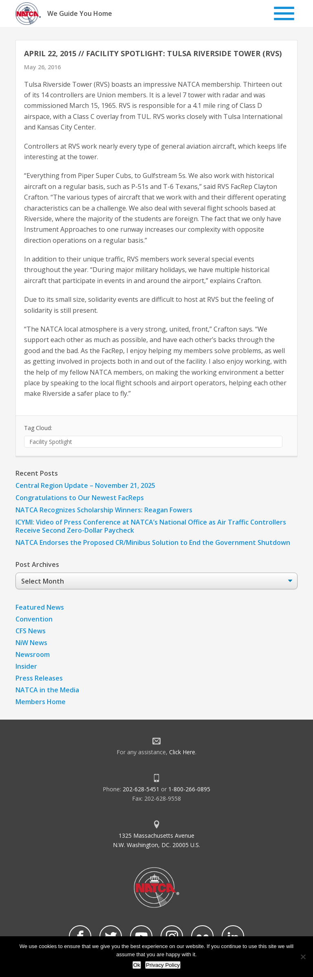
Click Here (182, 752)
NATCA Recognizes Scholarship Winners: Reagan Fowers (103, 509)
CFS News (30, 630)
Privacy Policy (163, 965)
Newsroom (32, 654)
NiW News (31, 642)
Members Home (40, 701)
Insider (26, 666)
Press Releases (39, 678)
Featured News (39, 607)
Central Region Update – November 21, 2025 (85, 485)
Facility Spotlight (50, 442)
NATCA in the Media (47, 689)
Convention (34, 619)
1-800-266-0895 (189, 789)
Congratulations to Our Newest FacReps (79, 497)
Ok (136, 965)
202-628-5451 (141, 789)
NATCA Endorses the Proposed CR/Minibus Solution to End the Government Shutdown (152, 542)
